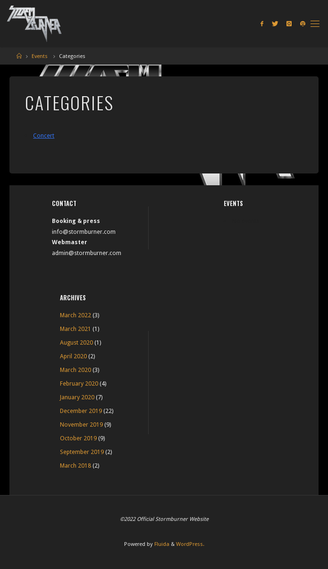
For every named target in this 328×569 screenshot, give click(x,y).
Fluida (161, 544)
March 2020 (75, 369)
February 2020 (79, 383)
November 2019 (81, 424)
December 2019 (81, 410)
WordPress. (190, 544)
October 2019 (78, 438)
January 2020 (77, 397)
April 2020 (73, 356)
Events (40, 56)
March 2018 (75, 465)
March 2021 (75, 328)
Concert (43, 135)
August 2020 (76, 342)
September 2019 (82, 451)
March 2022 (75, 315)
